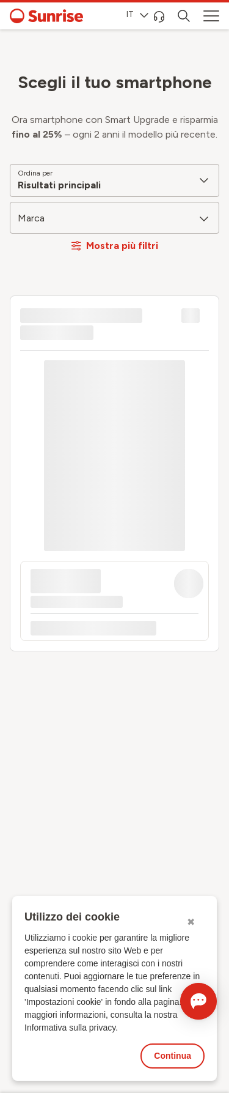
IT (137, 14)
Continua (172, 1056)
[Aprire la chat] (198, 1001)
